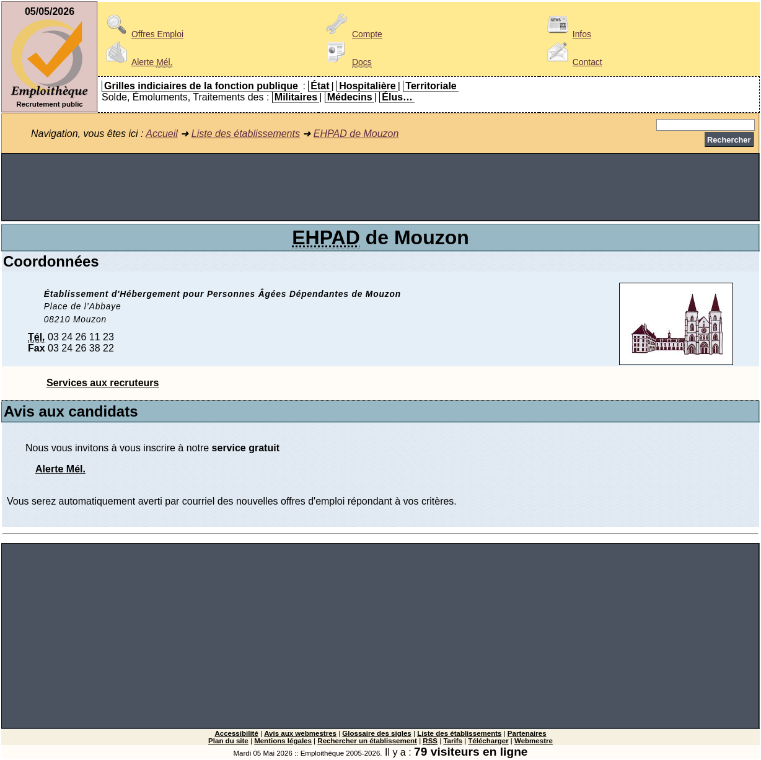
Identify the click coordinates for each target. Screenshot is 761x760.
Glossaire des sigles (376, 733)
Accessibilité (236, 733)
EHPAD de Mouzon (356, 133)
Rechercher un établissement (367, 741)
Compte (352, 34)
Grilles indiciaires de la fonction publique (201, 86)
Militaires (296, 97)
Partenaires (527, 733)
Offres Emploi (142, 34)
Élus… (397, 97)
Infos (567, 34)
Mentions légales (283, 741)
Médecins (349, 97)
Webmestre (533, 741)
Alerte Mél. (60, 469)
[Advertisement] (380, 187)
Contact (572, 62)
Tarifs (452, 741)
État (319, 86)
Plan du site (228, 741)
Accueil (162, 133)
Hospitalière (367, 86)
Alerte (137, 62)
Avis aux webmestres (300, 733)
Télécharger (488, 741)
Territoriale (430, 86)
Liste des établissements (245, 133)
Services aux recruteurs (102, 383)
